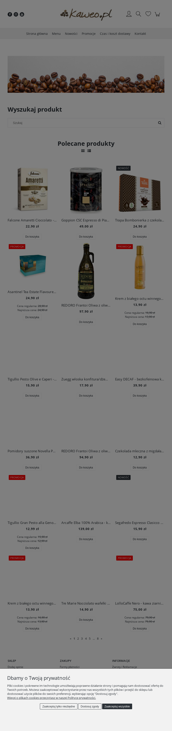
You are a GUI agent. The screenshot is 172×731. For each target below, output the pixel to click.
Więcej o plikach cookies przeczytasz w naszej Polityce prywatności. (51, 698)
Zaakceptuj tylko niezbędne (58, 706)
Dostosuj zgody (90, 706)
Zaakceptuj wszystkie (117, 706)
